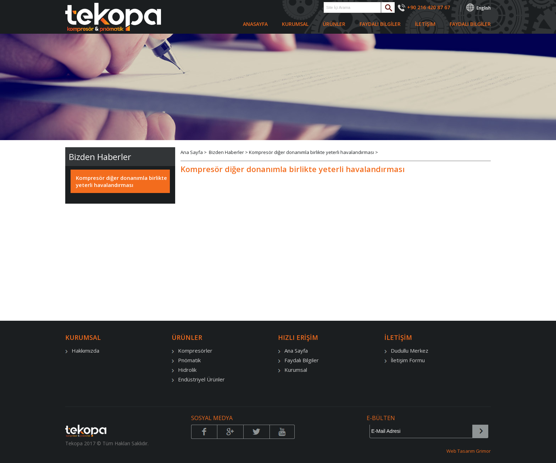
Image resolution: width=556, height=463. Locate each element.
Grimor (483, 451)
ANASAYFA (255, 24)
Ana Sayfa (192, 152)
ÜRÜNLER (334, 24)
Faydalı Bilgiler (298, 360)
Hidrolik (184, 369)
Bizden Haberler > (229, 152)
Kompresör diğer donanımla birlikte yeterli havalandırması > (313, 152)
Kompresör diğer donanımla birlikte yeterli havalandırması (121, 181)
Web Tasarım (461, 451)
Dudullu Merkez (406, 350)
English (484, 8)
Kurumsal (292, 369)
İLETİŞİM (425, 24)
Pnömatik (186, 360)
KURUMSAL (295, 24)
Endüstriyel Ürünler (198, 379)
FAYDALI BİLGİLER (380, 24)
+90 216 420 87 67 (428, 7)
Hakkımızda (82, 350)
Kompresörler (192, 350)
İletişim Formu (404, 360)
